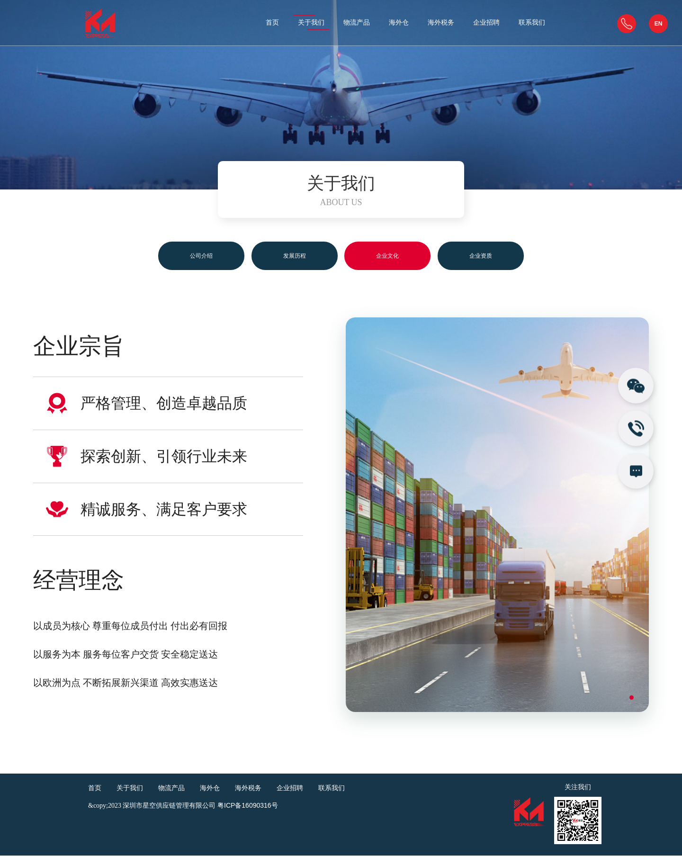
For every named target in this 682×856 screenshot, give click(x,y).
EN (659, 23)
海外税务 (441, 23)
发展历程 (289, 255)
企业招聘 (486, 23)
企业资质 (494, 255)
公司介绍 (187, 255)
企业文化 (392, 255)
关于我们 (311, 23)
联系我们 (532, 23)
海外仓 (398, 23)
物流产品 (357, 23)
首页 (272, 23)
